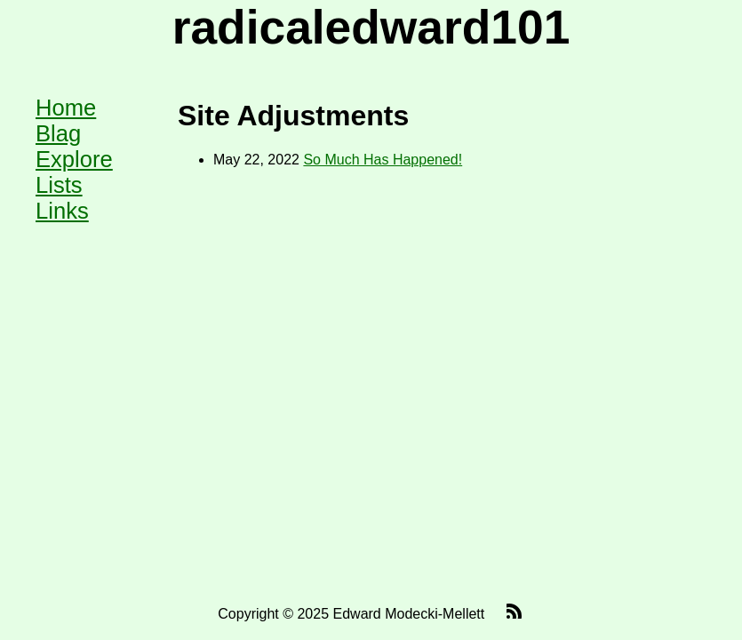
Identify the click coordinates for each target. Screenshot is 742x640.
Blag (58, 133)
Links (62, 210)
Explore (74, 159)
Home (66, 107)
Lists (59, 184)
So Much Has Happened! (382, 159)
